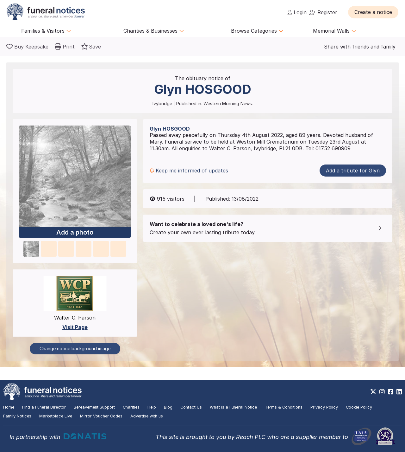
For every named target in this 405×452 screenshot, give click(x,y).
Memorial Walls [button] (334, 31)
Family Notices (17, 416)
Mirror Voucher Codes (101, 416)
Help (151, 407)
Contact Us (191, 407)
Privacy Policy (324, 407)
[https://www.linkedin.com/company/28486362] (399, 392)
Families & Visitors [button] (46, 31)
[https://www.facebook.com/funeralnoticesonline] (390, 392)
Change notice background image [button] (75, 348)
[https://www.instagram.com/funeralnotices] (382, 392)
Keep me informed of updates (189, 170)
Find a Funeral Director (44, 407)
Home (8, 407)
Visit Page (75, 327)
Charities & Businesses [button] (153, 31)
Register (323, 12)
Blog (168, 407)
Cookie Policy (359, 407)
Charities (131, 407)
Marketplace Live (55, 416)
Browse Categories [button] (257, 31)
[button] (373, 12)
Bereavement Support (94, 407)
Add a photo (74, 232)
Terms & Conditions (283, 407)
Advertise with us (146, 416)
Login (297, 12)
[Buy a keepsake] (27, 46)
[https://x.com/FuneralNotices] (373, 392)
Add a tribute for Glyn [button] (353, 170)
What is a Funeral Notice (233, 407)
